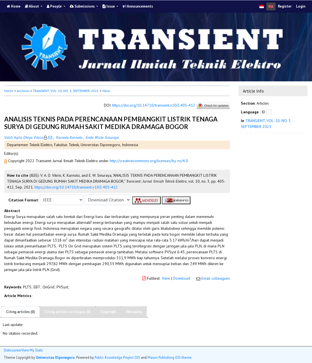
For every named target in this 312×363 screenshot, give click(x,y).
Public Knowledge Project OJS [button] (117, 357)
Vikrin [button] (106, 91)
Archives (23, 91)
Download (181, 278)
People (54, 6)
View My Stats (32, 350)
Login (300, 6)
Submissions (83, 6)
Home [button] (8, 91)
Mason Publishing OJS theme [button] (170, 357)
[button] (6, 160)
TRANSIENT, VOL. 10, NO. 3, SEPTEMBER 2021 (66, 91)
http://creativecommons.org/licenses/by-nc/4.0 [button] (149, 160)
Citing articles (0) (20, 311)
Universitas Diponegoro (55, 357)
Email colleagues (215, 278)
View (166, 278)
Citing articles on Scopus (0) (68, 311)
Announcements (138, 6)
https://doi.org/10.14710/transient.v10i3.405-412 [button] (76, 187)
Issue (109, 6)
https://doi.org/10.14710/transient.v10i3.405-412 (153, 105)
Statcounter (13, 350)
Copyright (108, 311)
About (32, 6)
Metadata (134, 311)
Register (285, 6)
